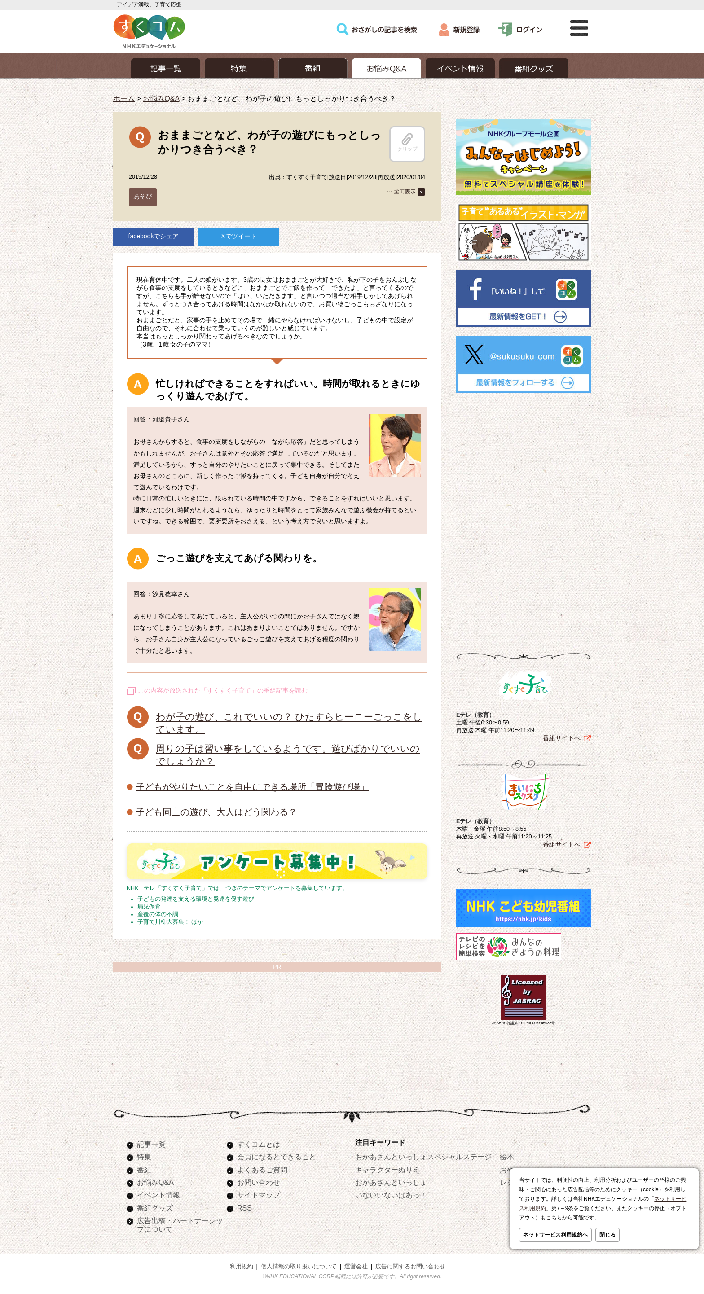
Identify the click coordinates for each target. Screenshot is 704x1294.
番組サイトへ (562, 737)
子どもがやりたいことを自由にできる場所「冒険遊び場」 (252, 787)
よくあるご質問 (262, 1170)
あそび (142, 196)
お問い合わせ (258, 1182)
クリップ (407, 142)
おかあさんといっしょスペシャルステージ (423, 1157)
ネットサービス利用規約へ (555, 1235)
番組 (144, 1170)
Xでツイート (238, 236)
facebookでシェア (153, 236)
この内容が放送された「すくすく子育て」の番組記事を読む (223, 690)
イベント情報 (158, 1195)
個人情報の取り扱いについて (299, 1266)
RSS (244, 1208)
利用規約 (241, 1266)
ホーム (124, 98)
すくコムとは (258, 1144)
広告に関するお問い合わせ (410, 1266)
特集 (144, 1157)
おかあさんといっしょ (391, 1182)
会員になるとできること (276, 1157)
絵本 (507, 1157)
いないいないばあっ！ (391, 1195)
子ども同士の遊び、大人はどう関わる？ (216, 812)
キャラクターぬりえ (387, 1170)
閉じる (607, 1235)
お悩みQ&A (161, 98)
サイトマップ (258, 1195)
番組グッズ (155, 1208)
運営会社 (356, 1266)
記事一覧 (151, 1144)
